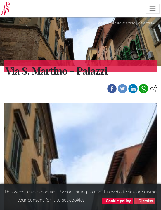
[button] (153, 88)
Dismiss (145, 201)
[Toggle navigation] (153, 9)
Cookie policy (117, 201)
